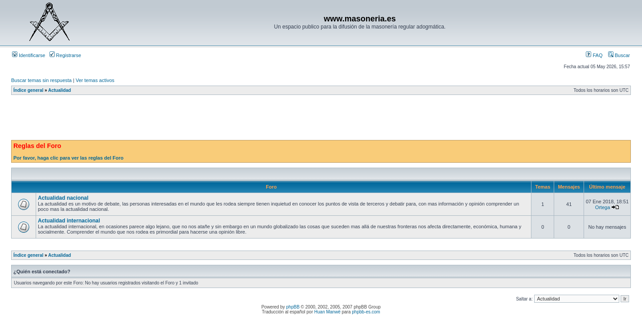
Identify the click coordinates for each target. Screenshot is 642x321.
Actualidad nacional (63, 198)
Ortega (602, 207)
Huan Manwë (327, 311)
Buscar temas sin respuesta (41, 80)
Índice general (28, 90)
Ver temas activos (95, 80)
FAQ (594, 55)
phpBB (293, 307)
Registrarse (65, 55)
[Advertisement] (173, 120)
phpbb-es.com (366, 311)
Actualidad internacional (69, 221)
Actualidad (59, 90)
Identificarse (28, 55)
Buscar (619, 55)
